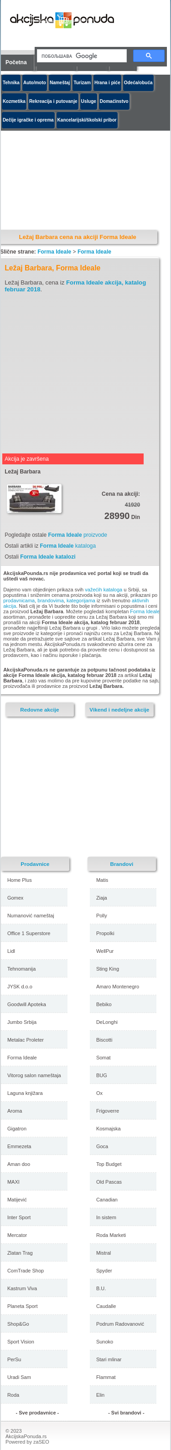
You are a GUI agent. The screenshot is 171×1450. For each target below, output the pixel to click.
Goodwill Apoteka (26, 1004)
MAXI (13, 1182)
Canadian (107, 1199)
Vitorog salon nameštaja (34, 1075)
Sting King (107, 969)
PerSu (14, 1359)
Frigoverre (107, 1111)
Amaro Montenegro (117, 986)
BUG (101, 1075)
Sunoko (104, 1341)
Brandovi (122, 864)
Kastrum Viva (22, 1288)
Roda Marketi (111, 1235)
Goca (102, 1146)
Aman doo (18, 1164)
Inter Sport (19, 1217)
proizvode (77, 535)
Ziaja (101, 898)
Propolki (105, 933)
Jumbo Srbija (21, 1022)
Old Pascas (109, 1182)
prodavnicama (19, 600)
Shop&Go (18, 1324)
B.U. (101, 1288)
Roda (13, 1395)
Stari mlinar (109, 1359)
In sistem (106, 1217)
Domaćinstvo (114, 101)
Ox (99, 1093)
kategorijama (81, 600)
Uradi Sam (19, 1377)
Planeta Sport (22, 1306)
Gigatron (16, 1128)
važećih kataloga (103, 589)
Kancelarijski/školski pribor (87, 119)
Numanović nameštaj (30, 915)
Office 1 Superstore (29, 933)
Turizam (82, 82)
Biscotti (104, 1040)
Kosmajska (108, 1128)
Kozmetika (14, 101)
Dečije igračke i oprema (28, 119)
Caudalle (106, 1306)
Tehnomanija (21, 969)
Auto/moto (34, 82)
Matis (102, 880)
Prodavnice (35, 864)
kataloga (68, 546)
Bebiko (104, 1004)
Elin (100, 1395)
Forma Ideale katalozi (47, 557)
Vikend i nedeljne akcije (119, 709)
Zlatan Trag (20, 1253)
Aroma (14, 1111)
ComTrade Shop (25, 1270)
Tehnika (11, 82)
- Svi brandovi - (126, 1412)
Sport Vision (20, 1341)
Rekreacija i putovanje (53, 101)
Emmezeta (19, 1146)
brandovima (50, 600)
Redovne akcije (39, 709)
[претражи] (80, 56)
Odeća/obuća (138, 82)
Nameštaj (60, 82)
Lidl (11, 951)
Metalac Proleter (25, 1040)
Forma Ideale (54, 252)
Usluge (88, 101)
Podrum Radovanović (120, 1324)
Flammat (106, 1377)
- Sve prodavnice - (37, 1412)
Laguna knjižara (25, 1093)
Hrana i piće (107, 82)
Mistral (103, 1253)
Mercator (17, 1235)
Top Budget (109, 1164)
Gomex (15, 898)
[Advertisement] (82, 372)
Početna (16, 62)
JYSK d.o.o (19, 986)
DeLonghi (107, 1022)
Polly (101, 915)
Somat (103, 1057)
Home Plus (19, 880)
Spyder (104, 1270)
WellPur (105, 951)
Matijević (17, 1199)
